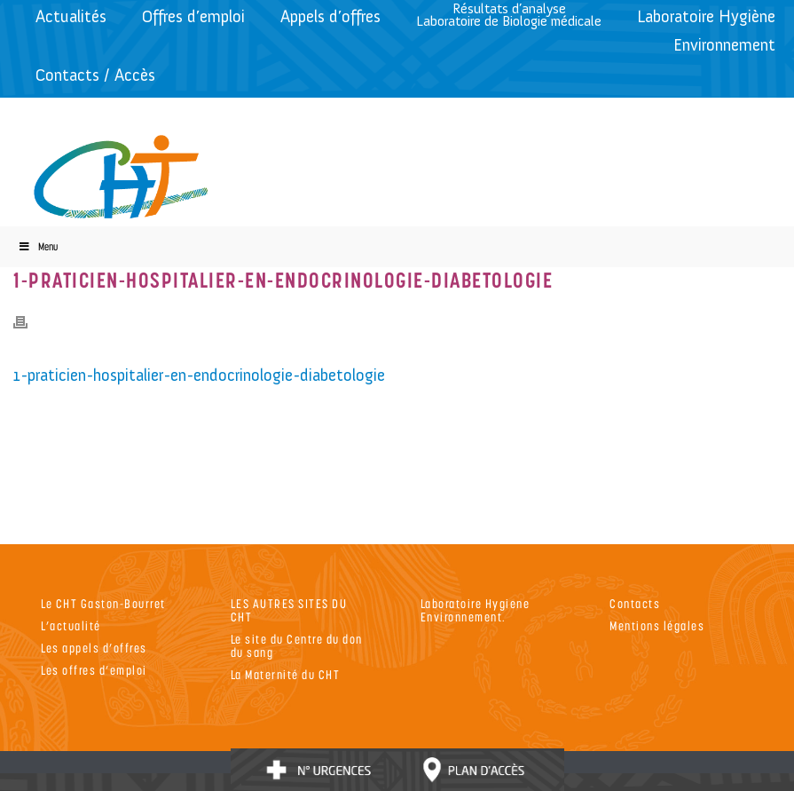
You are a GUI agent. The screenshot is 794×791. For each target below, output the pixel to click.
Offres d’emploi (193, 16)
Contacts (634, 603)
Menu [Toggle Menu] (38, 246)
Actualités (70, 16)
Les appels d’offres (94, 647)
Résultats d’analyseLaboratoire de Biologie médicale (508, 14)
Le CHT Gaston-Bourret (103, 603)
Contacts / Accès (95, 75)
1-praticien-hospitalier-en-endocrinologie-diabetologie (199, 375)
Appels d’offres (330, 16)
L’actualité (71, 625)
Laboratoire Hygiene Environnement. (476, 610)
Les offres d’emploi (94, 669)
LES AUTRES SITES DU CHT (289, 610)
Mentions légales (656, 625)
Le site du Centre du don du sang (297, 645)
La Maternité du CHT (286, 674)
